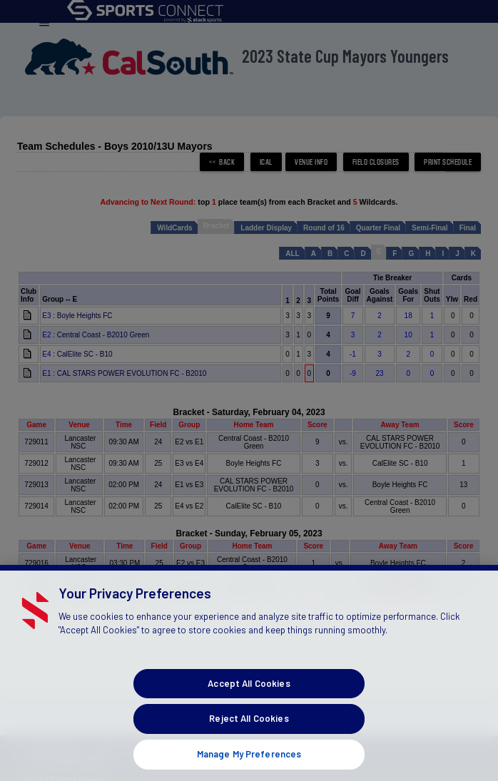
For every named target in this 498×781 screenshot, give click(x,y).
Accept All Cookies (249, 701)
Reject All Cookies (248, 736)
